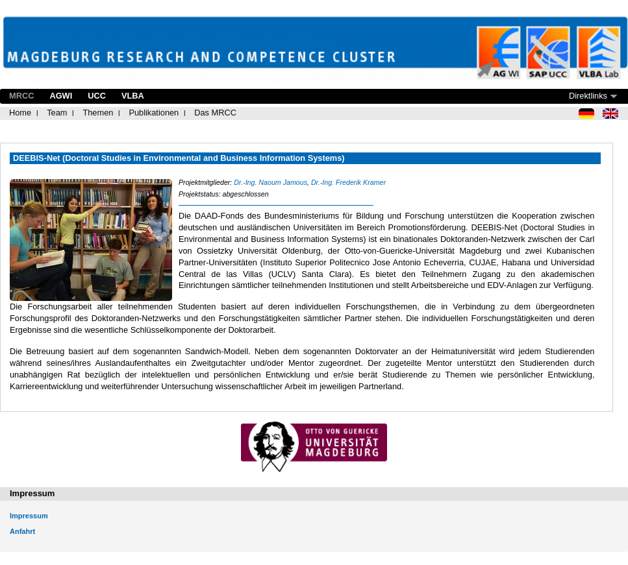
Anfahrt (22, 531)
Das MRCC (215, 112)
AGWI (60, 96)
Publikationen (154, 112)
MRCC (21, 96)
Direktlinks (588, 96)
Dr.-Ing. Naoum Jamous (270, 182)
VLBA (132, 96)
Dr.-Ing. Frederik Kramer (348, 182)
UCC (97, 96)
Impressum (29, 516)
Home (20, 112)
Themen (97, 112)
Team (57, 112)
